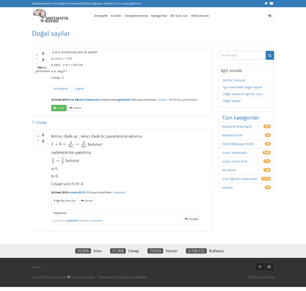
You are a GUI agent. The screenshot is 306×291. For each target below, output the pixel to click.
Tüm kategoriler (240, 117)
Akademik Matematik (237, 126)
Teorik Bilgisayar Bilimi (238, 144)
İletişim (36, 267)
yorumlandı (96, 220)
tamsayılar (61, 88)
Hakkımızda (200, 16)
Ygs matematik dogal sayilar (243, 87)
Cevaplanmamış (136, 16)
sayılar (79, 88)
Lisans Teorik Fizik (234, 161)
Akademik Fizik (232, 135)
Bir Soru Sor (179, 16)
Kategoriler (159, 16)
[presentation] (69, 144)
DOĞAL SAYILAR (234, 80)
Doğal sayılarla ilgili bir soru (243, 94)
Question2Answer (133, 277)
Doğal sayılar (232, 101)
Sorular (116, 16)
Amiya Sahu (85, 277)
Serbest (227, 187)
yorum (77, 108)
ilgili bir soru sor (66, 201)
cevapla (193, 219)
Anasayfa (101, 16)
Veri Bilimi (229, 170)
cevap (60, 108)
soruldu (162, 99)
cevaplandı (119, 192)
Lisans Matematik (234, 153)
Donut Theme (43, 277)
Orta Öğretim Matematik (84, 99)
